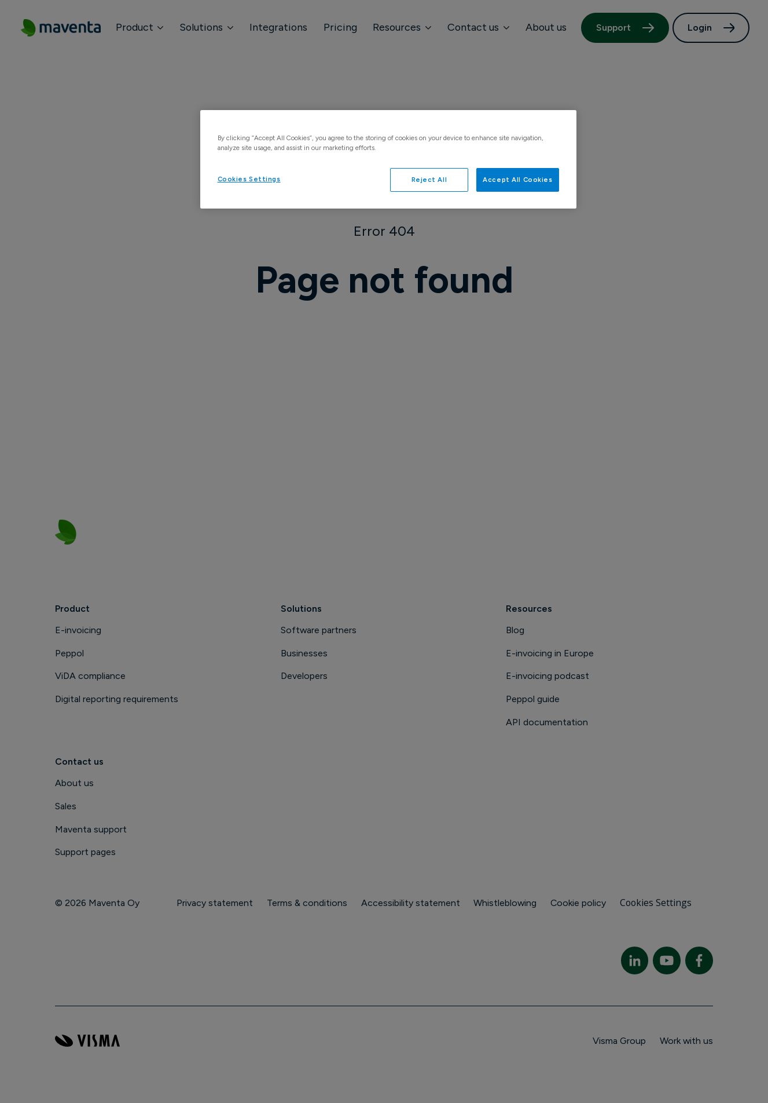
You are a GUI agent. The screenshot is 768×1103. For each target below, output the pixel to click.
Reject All (429, 180)
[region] (388, 159)
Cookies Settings (249, 179)
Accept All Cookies (517, 180)
